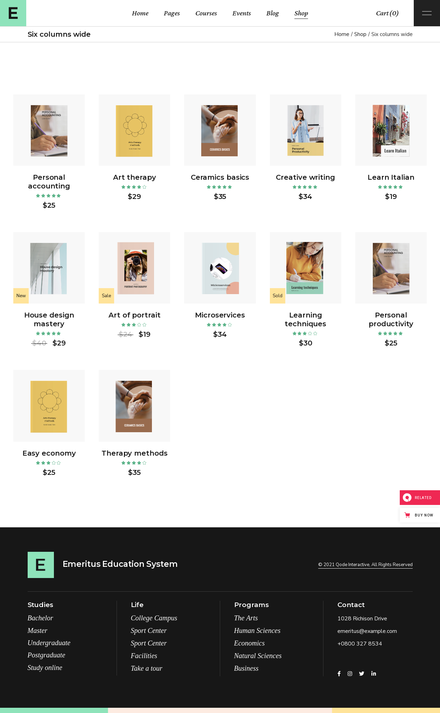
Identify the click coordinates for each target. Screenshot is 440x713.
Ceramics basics (220, 177)
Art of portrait (135, 315)
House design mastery (49, 319)
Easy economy (49, 453)
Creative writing (305, 177)
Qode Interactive (352, 565)
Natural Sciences (258, 655)
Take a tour (146, 668)
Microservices (220, 315)
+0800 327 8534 (359, 644)
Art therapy (134, 177)
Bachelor (40, 618)
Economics (249, 643)
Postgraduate (46, 655)
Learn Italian (391, 177)
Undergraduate (49, 643)
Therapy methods (135, 453)
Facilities (144, 655)
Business (246, 668)
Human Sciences (257, 630)
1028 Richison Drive (362, 618)
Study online (45, 667)
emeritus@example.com (367, 631)
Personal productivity (391, 319)
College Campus (154, 618)
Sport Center (149, 630)
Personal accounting (49, 181)
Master (38, 630)
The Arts (246, 618)
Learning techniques (305, 319)
